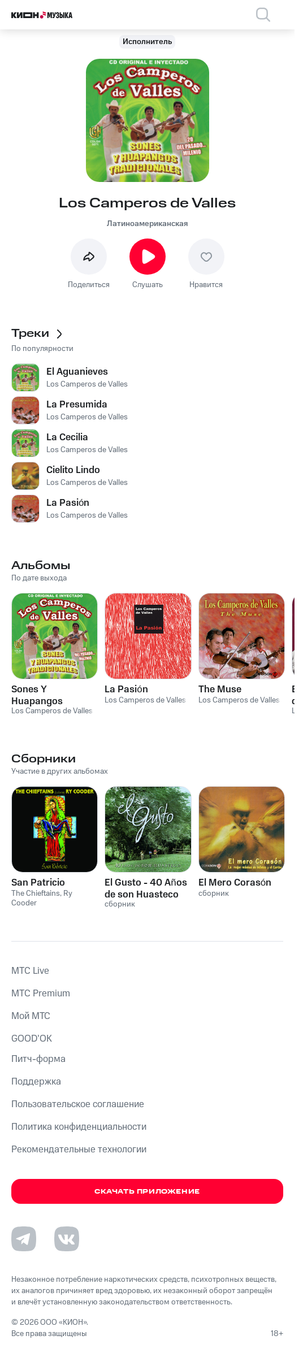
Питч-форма (38, 1059)
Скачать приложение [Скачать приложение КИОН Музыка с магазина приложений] (147, 1191)
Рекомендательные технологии (78, 1149)
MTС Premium (40, 993)
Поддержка (36, 1082)
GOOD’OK (31, 1039)
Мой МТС (30, 1016)
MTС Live (30, 971)
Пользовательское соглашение (77, 1104)
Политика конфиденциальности (78, 1127)
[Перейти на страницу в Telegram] (23, 1238)
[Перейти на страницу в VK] (66, 1238)
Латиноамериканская (147, 223)
